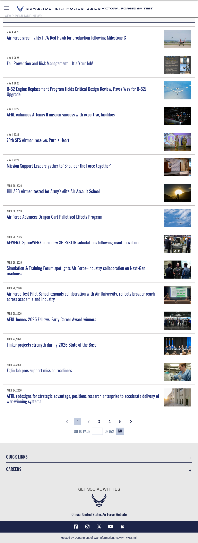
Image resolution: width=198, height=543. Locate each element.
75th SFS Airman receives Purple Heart (38, 140)
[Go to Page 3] (99, 421)
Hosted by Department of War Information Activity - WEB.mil (99, 537)
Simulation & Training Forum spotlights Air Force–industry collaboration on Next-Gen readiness (76, 271)
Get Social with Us (99, 489)
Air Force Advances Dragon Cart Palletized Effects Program (54, 216)
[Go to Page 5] (120, 421)
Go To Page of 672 (94, 432)
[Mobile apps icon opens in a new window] (122, 527)
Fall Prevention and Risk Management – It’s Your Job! (50, 63)
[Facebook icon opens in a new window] (76, 527)
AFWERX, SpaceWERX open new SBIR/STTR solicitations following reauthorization (73, 242)
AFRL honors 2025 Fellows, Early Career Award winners (51, 319)
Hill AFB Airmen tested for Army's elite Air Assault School (53, 191)
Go (120, 431)
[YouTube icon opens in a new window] (110, 527)
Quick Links (16, 456)
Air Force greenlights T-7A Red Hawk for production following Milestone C (66, 37)
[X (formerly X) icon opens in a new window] (99, 527)
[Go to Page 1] (77, 421)
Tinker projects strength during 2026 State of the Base (51, 344)
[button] (6, 8)
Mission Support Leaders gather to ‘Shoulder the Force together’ (59, 165)
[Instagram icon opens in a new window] (87, 527)
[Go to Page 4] (109, 421)
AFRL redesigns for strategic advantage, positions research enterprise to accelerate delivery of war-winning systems (83, 398)
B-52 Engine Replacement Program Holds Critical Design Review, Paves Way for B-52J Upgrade (76, 91)
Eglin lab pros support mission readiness (39, 370)
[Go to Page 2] (88, 421)
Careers (13, 469)
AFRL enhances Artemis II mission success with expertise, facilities (61, 114)
